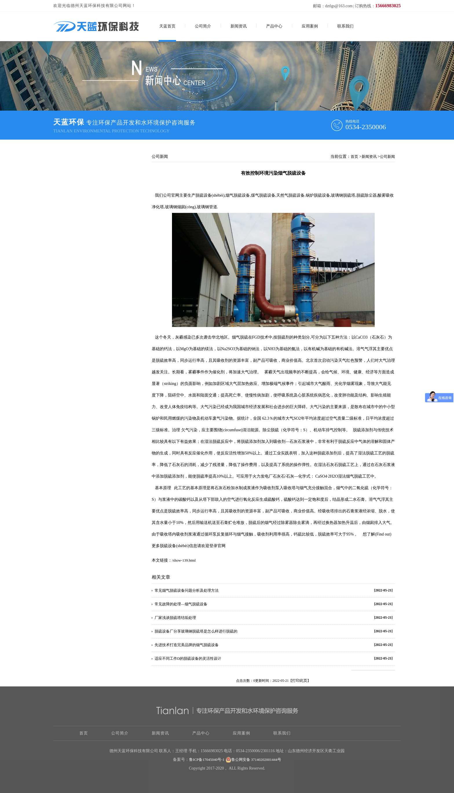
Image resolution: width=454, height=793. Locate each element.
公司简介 (203, 26)
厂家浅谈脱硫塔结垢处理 (175, 617)
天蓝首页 (167, 26)
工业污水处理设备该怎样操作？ (88, 225)
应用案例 (310, 26)
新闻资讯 (238, 26)
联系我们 (345, 26)
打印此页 (299, 680)
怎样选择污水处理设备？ (82, 212)
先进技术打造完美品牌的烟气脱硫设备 (187, 645)
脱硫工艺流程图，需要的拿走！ (88, 198)
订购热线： (378, 6)
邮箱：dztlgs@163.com (333, 6)
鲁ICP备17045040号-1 (206, 759)
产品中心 (274, 26)
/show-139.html (184, 560)
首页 (354, 156)
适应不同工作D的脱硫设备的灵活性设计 (188, 658)
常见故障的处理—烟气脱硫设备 (181, 604)
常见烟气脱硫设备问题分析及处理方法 (187, 590)
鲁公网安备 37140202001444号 (253, 760)
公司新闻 (387, 156)
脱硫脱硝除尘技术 (77, 238)
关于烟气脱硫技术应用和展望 (86, 185)
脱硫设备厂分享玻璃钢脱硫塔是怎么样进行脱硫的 (196, 631)
